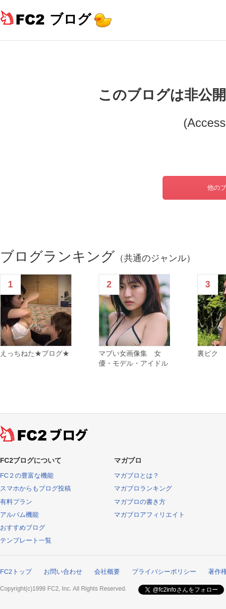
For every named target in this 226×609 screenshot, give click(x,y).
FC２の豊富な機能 (27, 475)
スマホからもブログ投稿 (35, 488)
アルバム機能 (19, 514)
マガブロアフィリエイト (149, 514)
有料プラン (16, 501)
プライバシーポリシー (164, 571)
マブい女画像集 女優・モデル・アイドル (133, 358)
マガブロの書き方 (140, 501)
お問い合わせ (63, 571)
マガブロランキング (143, 488)
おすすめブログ (22, 527)
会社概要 (107, 571)
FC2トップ (16, 571)
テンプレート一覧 (26, 540)
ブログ (70, 19)
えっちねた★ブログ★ (34, 353)
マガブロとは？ (136, 475)
